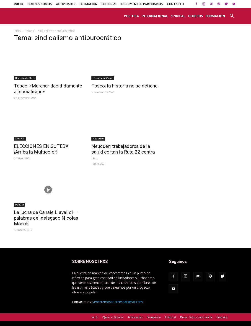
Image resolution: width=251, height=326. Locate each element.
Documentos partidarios (142, 4)
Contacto (175, 4)
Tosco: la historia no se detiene (124, 86)
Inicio (18, 4)
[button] (231, 13)
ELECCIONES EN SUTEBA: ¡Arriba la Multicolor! (42, 149)
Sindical (178, 16)
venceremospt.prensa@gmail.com (118, 302)
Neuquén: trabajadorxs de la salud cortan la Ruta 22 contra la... (123, 152)
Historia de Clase (25, 78)
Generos (195, 16)
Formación (88, 4)
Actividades (65, 4)
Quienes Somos (39, 4)
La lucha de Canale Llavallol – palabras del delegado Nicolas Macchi (46, 218)
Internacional (155, 16)
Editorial (109, 4)
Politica (131, 16)
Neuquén (98, 138)
